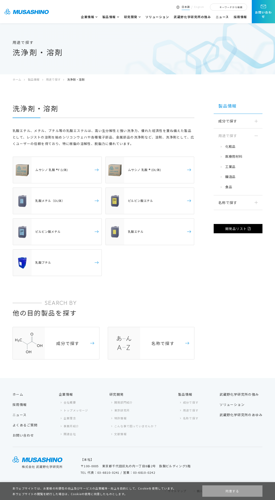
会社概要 (70, 402)
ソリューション (157, 17)
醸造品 (230, 176)
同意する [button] (232, 491)
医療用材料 (233, 156)
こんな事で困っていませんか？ (135, 426)
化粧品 (230, 146)
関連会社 (70, 434)
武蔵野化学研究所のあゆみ (240, 414)
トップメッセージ (76, 410)
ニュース (222, 17)
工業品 (230, 166)
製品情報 (109, 17)
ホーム (17, 79)
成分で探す (190, 402)
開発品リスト (236, 228)
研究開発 (131, 17)
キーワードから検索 (230, 7)
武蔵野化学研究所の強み (192, 17)
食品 (228, 186)
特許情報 (120, 418)
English (199, 7)
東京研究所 (122, 410)
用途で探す (53, 79)
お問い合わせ (263, 14)
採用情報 (240, 17)
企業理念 (70, 418)
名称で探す (190, 418)
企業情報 (87, 17)
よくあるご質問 (25, 425)
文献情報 (120, 434)
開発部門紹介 (123, 402)
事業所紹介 (71, 426)
